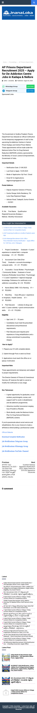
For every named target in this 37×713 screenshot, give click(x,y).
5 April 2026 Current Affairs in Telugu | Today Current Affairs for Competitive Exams (17, 623)
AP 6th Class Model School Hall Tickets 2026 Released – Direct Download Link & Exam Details (18, 635)
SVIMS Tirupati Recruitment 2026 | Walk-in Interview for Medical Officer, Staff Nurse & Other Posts (18, 602)
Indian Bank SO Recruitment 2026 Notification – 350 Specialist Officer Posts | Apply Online (18, 583)
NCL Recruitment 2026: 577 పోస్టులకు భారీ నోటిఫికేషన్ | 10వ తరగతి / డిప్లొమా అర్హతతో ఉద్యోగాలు (18, 593)
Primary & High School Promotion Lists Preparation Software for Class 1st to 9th (16, 631)
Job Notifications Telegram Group (15, 442)
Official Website (7, 432)
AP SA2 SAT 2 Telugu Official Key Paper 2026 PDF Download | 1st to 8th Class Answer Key (19, 606)
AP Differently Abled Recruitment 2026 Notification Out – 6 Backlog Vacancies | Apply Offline (19, 643)
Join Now (30, 86)
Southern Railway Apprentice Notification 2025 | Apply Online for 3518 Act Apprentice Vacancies (27, 468)
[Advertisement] (18, 39)
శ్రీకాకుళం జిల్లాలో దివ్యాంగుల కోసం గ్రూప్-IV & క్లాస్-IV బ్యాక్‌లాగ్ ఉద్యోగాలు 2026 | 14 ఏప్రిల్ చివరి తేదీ (18, 615)
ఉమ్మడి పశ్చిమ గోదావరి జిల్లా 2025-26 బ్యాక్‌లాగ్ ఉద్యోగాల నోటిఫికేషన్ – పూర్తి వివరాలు (17, 627)
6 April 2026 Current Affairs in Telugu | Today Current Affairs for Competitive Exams (17, 619)
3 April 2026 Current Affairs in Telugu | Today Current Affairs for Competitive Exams (17, 639)
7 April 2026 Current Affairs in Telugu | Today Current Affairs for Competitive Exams (17, 610)
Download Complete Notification (13, 437)
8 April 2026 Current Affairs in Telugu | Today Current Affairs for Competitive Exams (17, 597)
